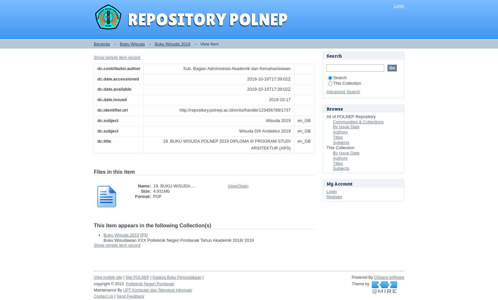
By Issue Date (346, 126)
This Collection (344, 83)
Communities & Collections (358, 121)
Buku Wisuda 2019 (172, 44)
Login (399, 5)
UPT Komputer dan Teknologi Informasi (157, 290)
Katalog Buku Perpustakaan (177, 277)
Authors (340, 132)
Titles (338, 137)
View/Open (238, 186)
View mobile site (108, 277)
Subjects (341, 142)
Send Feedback (130, 296)
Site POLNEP (137, 277)
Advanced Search (343, 91)
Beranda (102, 44)
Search (337, 77)
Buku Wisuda (132, 44)
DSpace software (389, 277)
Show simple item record (117, 57)
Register (334, 196)
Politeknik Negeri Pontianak (150, 284)
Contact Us (103, 296)
